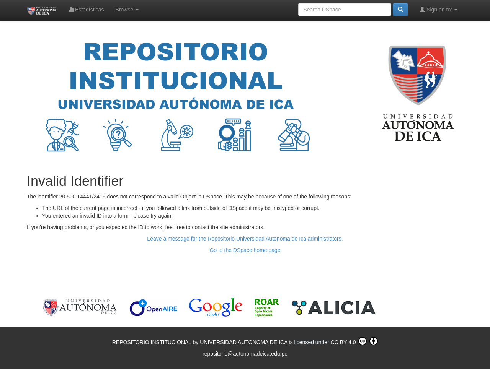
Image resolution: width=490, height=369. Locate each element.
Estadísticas (86, 9)
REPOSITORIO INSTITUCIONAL (152, 342)
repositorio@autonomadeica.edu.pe (245, 354)
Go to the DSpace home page (244, 250)
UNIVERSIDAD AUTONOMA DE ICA (244, 342)
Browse (127, 10)
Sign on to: (438, 9)
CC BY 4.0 (354, 341)
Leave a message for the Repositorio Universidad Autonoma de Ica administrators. (245, 239)
